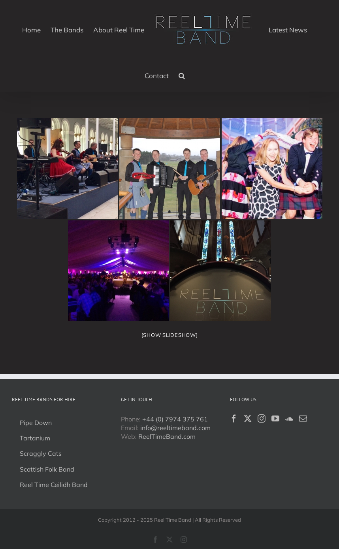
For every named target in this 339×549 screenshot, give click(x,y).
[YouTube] (275, 419)
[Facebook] (234, 419)
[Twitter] (248, 419)
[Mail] (303, 419)
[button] (182, 75)
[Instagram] (262, 419)
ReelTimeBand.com (167, 436)
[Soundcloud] (289, 419)
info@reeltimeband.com (175, 428)
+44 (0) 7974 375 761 (175, 419)
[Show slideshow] (169, 335)
